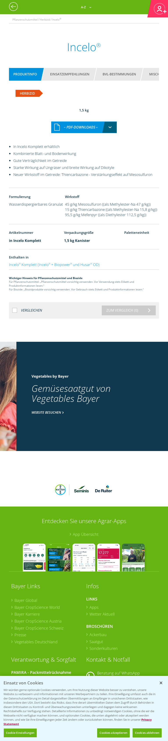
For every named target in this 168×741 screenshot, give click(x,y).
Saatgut (96, 608)
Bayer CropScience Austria (38, 587)
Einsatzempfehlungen (69, 74)
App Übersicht (85, 501)
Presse (20, 601)
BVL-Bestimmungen (119, 74)
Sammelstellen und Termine (39, 646)
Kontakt (99, 657)
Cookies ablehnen (147, 733)
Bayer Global (25, 566)
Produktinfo (25, 74)
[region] (84, 708)
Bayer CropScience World (37, 573)
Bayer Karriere (27, 580)
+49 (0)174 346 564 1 (119, 645)
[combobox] (84, 122)
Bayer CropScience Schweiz (38, 594)
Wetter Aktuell (102, 580)
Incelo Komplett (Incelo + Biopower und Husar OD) (54, 259)
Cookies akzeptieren (113, 733)
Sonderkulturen (103, 615)
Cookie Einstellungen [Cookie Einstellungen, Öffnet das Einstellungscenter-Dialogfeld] (20, 733)
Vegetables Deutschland (36, 608)
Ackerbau (98, 601)
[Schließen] (161, 683)
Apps (93, 573)
